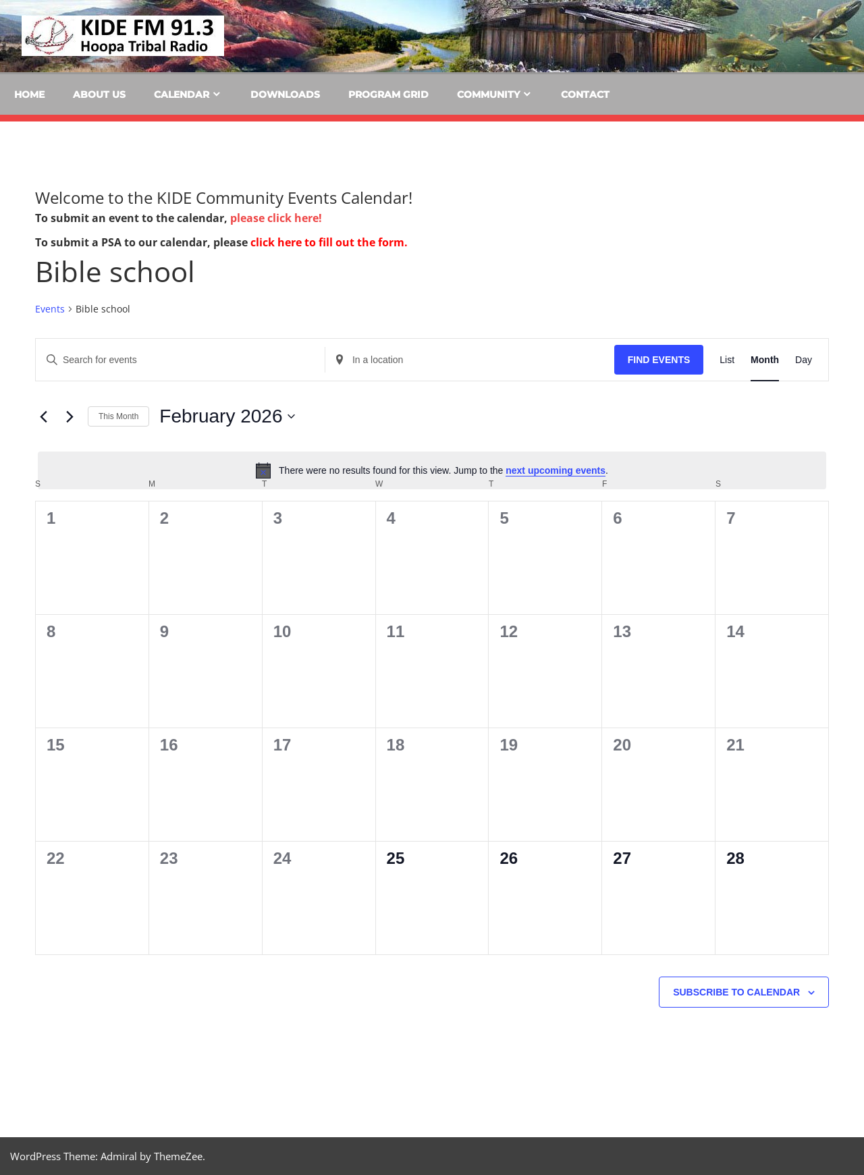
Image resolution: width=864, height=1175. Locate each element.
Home (29, 94)
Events (50, 308)
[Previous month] (43, 416)
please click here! (276, 218)
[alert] (432, 470)
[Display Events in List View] (727, 360)
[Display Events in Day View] (803, 360)
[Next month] (69, 416)
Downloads (285, 94)
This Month (118, 416)
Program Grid (388, 94)
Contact (585, 94)
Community (488, 94)
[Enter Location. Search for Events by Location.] (469, 360)
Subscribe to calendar (736, 992)
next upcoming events (555, 470)
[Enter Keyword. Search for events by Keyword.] (180, 360)
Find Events (659, 359)
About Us (99, 94)
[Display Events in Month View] (765, 360)
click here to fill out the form (327, 242)
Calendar (181, 94)
